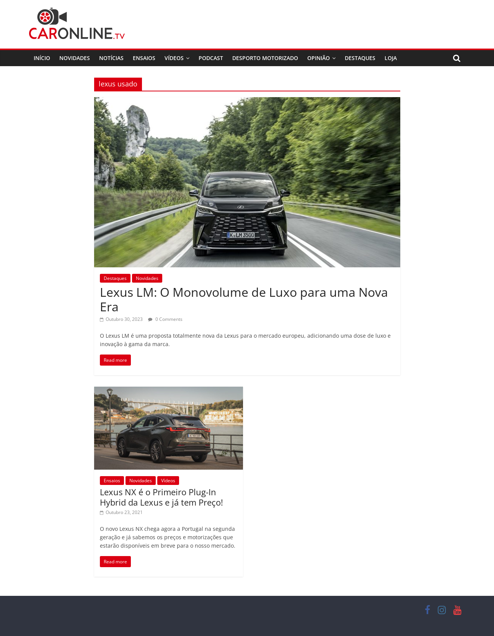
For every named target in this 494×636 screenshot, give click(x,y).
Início (42, 58)
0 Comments (165, 319)
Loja (391, 58)
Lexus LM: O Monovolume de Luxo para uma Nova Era (244, 299)
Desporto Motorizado (265, 58)
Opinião (318, 58)
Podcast (211, 58)
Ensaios (144, 58)
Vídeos (174, 58)
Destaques (360, 58)
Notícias (111, 58)
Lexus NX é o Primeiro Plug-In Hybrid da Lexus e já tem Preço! (161, 496)
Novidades (74, 58)
